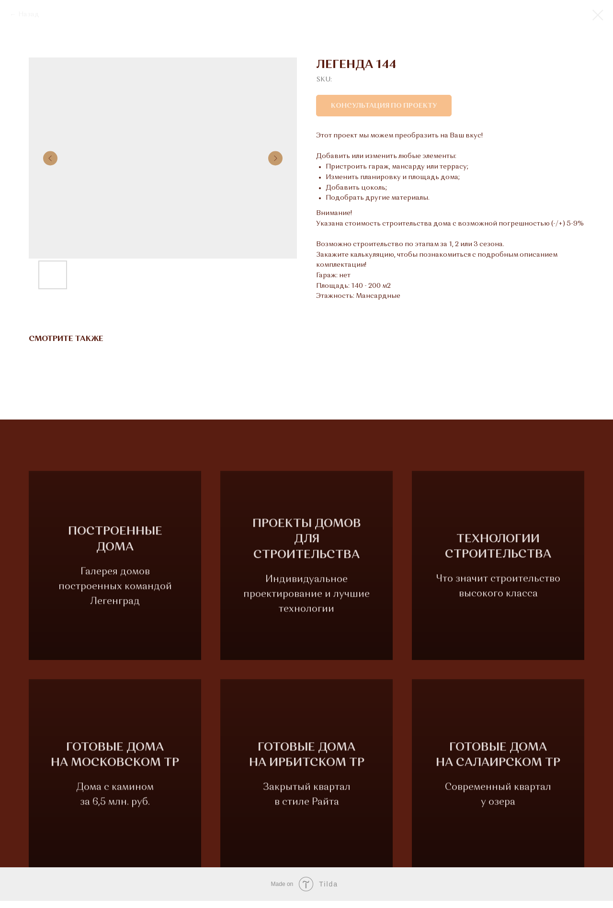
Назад (28, 14)
